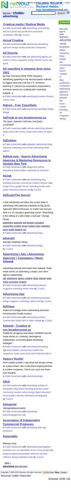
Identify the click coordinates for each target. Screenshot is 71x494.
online (5, 282)
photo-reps (16, 31)
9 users (9, 399)
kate (38, 226)
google (18, 186)
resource (23, 189)
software (7, 457)
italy (24, 415)
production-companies (35, 47)
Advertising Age (13, 294)
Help (52, 3)
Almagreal (9, 404)
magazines (8, 353)
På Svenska (53, 479)
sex (24, 229)
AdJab (7, 175)
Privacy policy (25, 475)
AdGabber (9, 140)
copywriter (22, 60)
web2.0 (6, 151)
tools (30, 457)
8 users (40, 457)
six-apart (48, 132)
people (46, 450)
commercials (43, 28)
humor (45, 60)
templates (23, 457)
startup (14, 457)
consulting (39, 222)
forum (5, 395)
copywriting (8, 226)
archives (42, 317)
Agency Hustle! (13, 358)
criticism (44, 183)
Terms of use (6, 475)
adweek (48, 128)
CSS (68, 479)
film (17, 132)
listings (6, 112)
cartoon (6, 60)
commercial (26, 183)
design (15, 47)
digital (38, 392)
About (45, 3)
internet (42, 278)
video (16, 35)
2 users (37, 189)
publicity (18, 229)
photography (41, 395)
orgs (44, 427)
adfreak (30, 128)
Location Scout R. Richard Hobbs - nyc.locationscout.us (52, 7)
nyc (50, 60)
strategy (23, 282)
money (6, 100)
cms (14, 450)
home (39, 450)
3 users (25, 35)
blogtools (46, 447)
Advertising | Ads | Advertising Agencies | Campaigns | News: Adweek (23, 258)
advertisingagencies (12, 415)
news (12, 100)
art (50, 56)
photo (28, 353)
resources (44, 170)
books (21, 389)
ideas (35, 278)
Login (67, 3)
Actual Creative (13, 40)
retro (24, 320)
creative (35, 183)
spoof (5, 63)
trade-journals (42, 353)
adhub (41, 167)
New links (21, 3)
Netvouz (7, 13)
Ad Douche (10, 52)
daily (50, 183)
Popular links (34, 3)
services (44, 454)
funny (12, 186)
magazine (7, 288)
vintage (37, 320)
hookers (32, 226)
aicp (40, 427)
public (5, 189)
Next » (8, 463)
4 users (48, 301)
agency (45, 56)
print (33, 353)
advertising (32, 28)
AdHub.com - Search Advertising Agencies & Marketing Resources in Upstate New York (27, 160)
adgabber (31, 144)
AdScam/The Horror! (16, 195)
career (46, 389)
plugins (6, 454)
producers (7, 431)
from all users (15, 466)
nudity (11, 229)
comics (13, 60)
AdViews (8, 306)
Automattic (10, 436)
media (22, 47)
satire (40, 132)
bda (24, 222)
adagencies (32, 167)
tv (3, 135)
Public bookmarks (13, 28)
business (42, 96)
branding (7, 183)
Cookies (15, 475)
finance (50, 96)
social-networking (35, 147)
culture (11, 132)
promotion (13, 282)
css (17, 450)
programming (16, 454)
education (46, 392)
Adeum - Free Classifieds (20, 105)
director (38, 60)
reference (13, 189)
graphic (12, 395)
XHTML (62, 479)
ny (38, 170)
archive (41, 385)
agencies (18, 222)
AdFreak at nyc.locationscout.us (24, 117)
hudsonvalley (20, 170)
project (26, 454)
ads (28, 56)
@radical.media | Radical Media (24, 24)
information (29, 395)
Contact (63, 472)
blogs (5, 132)
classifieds (42, 109)
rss (28, 189)
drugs (24, 226)
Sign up (59, 3)
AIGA (6, 381)
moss (5, 229)
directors (7, 31)
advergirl (9, 238)
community (8, 392)
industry (20, 395)
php (51, 450)
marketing (16, 147)
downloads (25, 450)
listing (51, 109)
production (27, 31)
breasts (30, 222)
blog (44, 179)
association (8, 389)
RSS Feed (50, 472)
